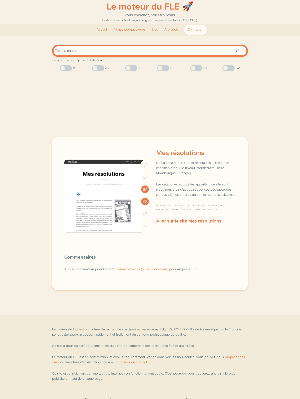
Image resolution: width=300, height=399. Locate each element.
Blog (155, 29)
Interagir (215, 205)
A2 (145, 214)
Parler (162, 209)
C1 (145, 177)
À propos (171, 29)
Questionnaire (206, 209)
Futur (199, 205)
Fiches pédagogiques (129, 29)
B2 (145, 189)
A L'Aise (182, 205)
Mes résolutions (180, 153)
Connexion (195, 29)
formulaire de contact (131, 362)
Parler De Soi (182, 209)
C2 (145, 165)
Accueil (102, 29)
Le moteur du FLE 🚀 (150, 6)
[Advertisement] (150, 104)
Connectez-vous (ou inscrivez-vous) (142, 269)
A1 (145, 226)
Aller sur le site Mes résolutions (188, 221)
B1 (145, 201)
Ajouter (164, 205)
